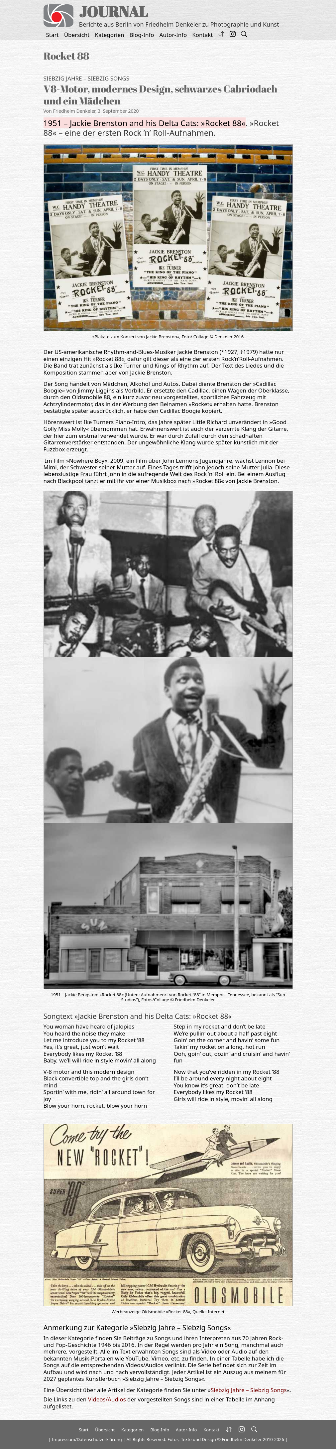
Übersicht (77, 35)
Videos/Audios (107, 1399)
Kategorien (109, 35)
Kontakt (202, 35)
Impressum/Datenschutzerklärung (87, 1439)
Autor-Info (173, 35)
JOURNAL (113, 11)
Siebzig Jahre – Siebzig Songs (86, 78)
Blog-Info (142, 35)
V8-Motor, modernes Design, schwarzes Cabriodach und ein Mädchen (160, 94)
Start (52, 35)
